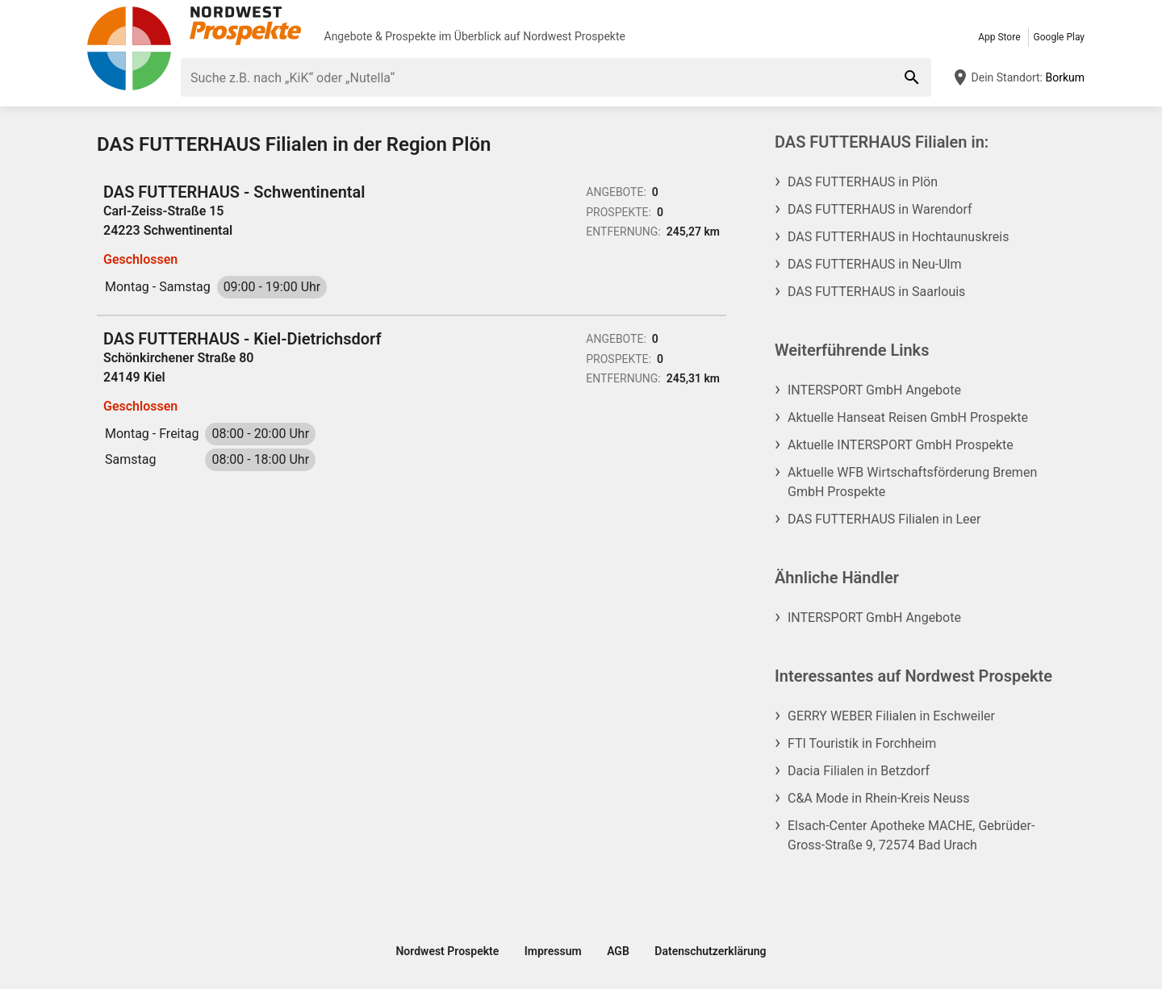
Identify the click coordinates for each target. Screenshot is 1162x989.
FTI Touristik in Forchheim (862, 743)
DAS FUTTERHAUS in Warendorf (880, 209)
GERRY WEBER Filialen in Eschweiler (891, 716)
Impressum (553, 951)
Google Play (1059, 37)
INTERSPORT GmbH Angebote (874, 390)
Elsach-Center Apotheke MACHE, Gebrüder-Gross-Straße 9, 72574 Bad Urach (911, 835)
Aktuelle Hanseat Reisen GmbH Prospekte (908, 417)
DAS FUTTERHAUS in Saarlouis (876, 291)
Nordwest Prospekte (574, 36)
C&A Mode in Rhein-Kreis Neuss (879, 798)
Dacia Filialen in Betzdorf (859, 770)
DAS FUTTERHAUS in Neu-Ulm (874, 264)
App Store (999, 37)
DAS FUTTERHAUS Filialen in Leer (884, 519)
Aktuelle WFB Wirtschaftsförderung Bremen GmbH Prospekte (912, 482)
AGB (618, 951)
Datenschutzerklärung (710, 951)
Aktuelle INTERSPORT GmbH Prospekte (901, 445)
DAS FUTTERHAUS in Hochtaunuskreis (898, 236)
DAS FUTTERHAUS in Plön (863, 182)
